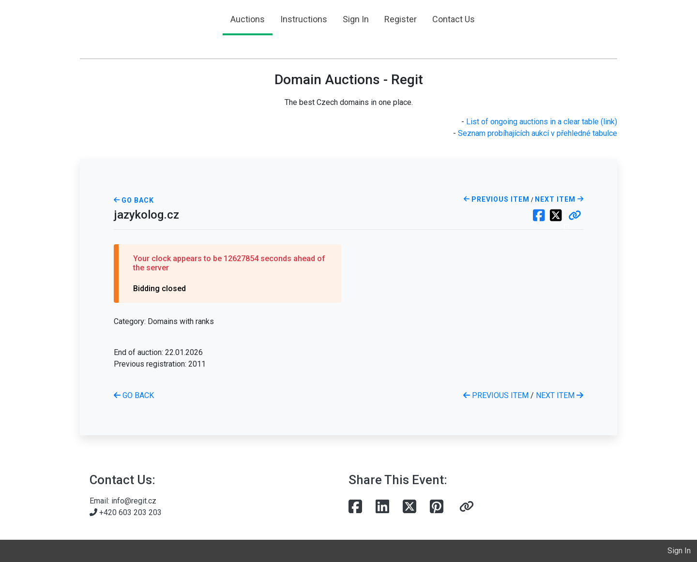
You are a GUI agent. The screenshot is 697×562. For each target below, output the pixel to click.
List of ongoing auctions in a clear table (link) (541, 121)
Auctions (247, 19)
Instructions (303, 19)
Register (400, 19)
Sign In (356, 19)
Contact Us (453, 19)
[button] (574, 216)
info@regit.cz (133, 500)
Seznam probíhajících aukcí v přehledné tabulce (537, 133)
